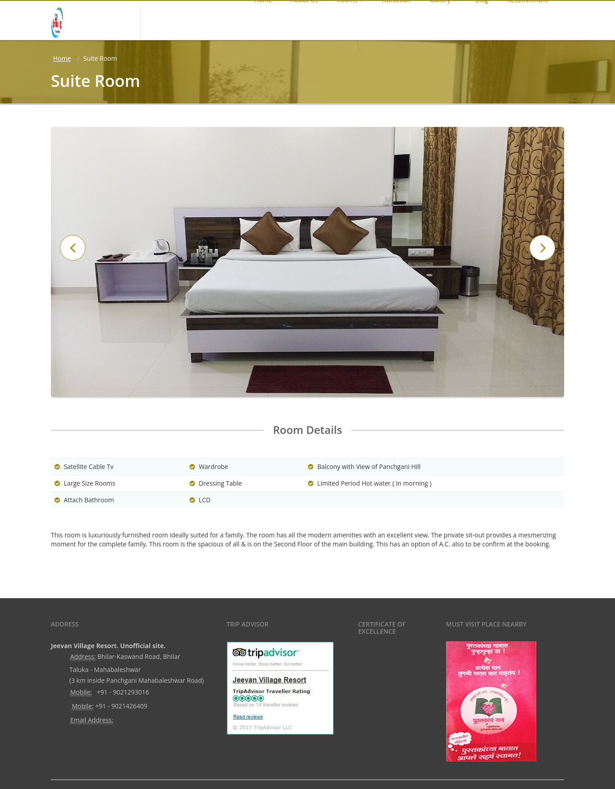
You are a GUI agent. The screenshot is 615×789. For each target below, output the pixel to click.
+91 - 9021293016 (123, 692)
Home (62, 58)
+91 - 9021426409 (121, 706)
